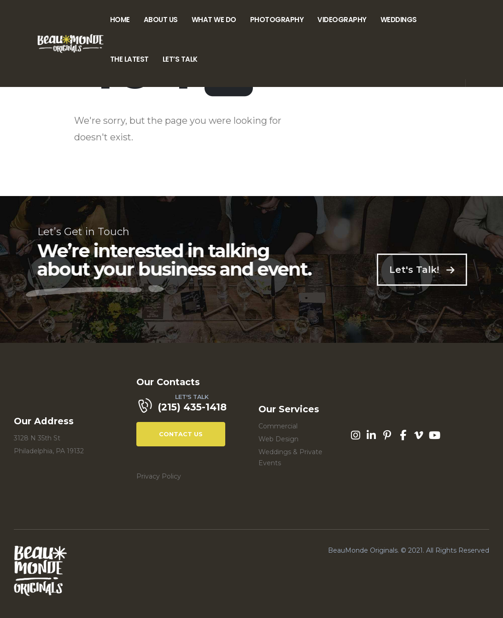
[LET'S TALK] (190, 408)
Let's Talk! (436, 269)
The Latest (129, 59)
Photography (277, 19)
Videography (342, 19)
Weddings (398, 19)
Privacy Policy (158, 476)
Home (120, 19)
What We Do (214, 19)
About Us (161, 19)
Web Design (278, 439)
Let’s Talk (180, 59)
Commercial (278, 426)
